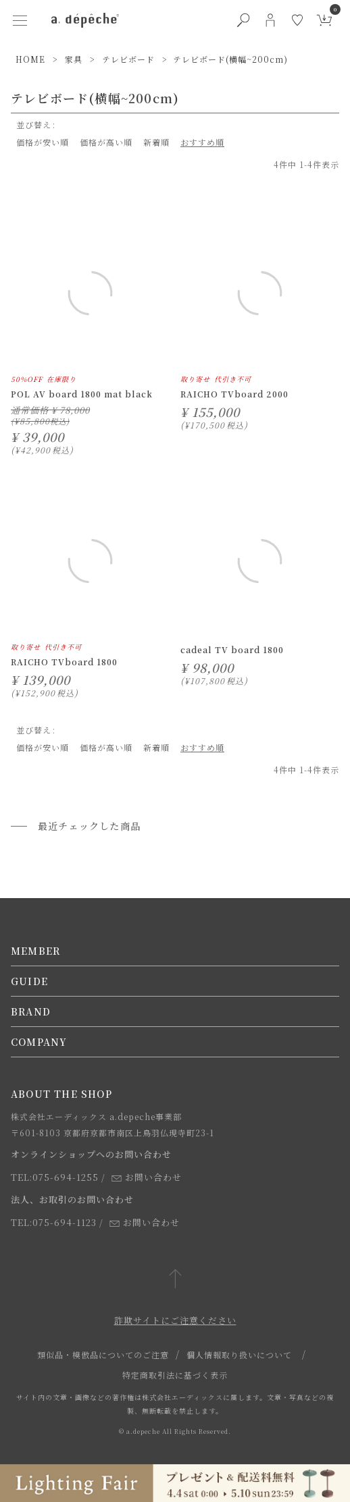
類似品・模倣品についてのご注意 (103, 1354)
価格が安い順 (42, 142)
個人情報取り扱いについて (239, 1354)
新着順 (156, 142)
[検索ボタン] (243, 20)
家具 (73, 59)
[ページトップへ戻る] (175, 1280)
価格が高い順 (106, 142)
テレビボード (128, 59)
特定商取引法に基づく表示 (175, 1375)
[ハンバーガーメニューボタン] (20, 20)
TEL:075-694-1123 (54, 1222)
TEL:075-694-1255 (55, 1177)
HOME (30, 59)
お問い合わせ (146, 1177)
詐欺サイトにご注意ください (175, 1320)
